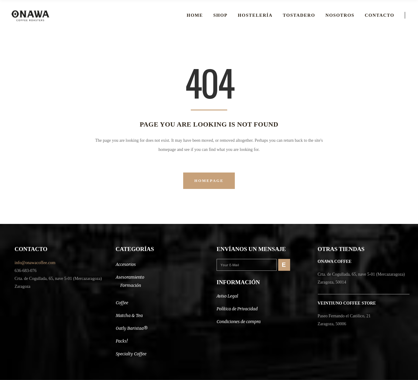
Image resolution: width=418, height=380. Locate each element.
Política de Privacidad (237, 309)
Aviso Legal (227, 296)
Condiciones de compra (239, 321)
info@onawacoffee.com (35, 262)
